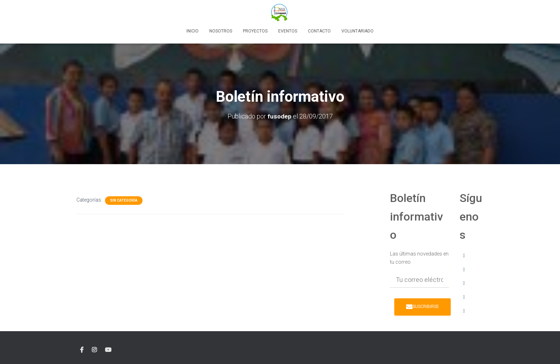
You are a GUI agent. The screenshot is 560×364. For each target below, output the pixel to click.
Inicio (192, 31)
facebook (81, 350)
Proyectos (255, 31)
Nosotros (220, 31)
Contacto (319, 31)
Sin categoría (124, 200)
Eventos (287, 31)
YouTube (108, 350)
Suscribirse (422, 306)
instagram (94, 350)
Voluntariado (357, 31)
